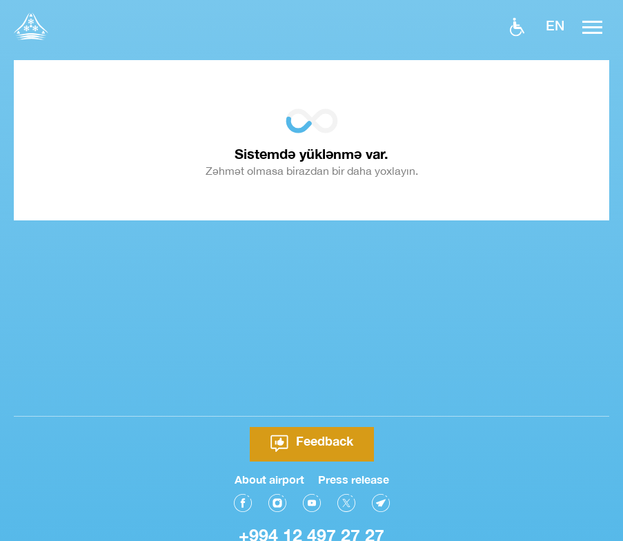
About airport (269, 477)
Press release (353, 477)
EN (555, 25)
